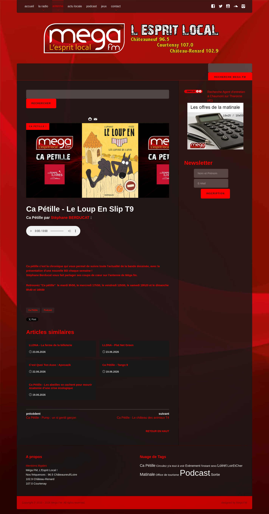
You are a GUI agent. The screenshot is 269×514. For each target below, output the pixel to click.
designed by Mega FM (234, 502)
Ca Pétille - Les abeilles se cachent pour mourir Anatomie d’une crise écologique (60, 386)
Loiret (222, 465)
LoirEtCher (234, 466)
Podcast (48, 310)
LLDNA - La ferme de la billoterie (50, 345)
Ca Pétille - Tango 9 (115, 364)
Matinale (147, 474)
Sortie (215, 474)
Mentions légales (36, 465)
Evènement (192, 465)
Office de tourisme (167, 474)
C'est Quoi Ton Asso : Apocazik (50, 364)
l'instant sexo (209, 465)
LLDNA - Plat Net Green (118, 345)
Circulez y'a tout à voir (170, 465)
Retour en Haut (157, 431)
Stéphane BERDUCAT (70, 217)
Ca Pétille (33, 310)
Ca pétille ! (38, 126)
